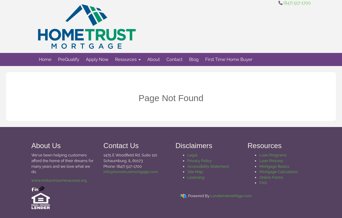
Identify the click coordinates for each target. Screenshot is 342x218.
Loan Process (271, 161)
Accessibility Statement (208, 166)
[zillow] (42, 189)
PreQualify (68, 59)
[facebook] (32, 189)
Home (45, 59)
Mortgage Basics (274, 166)
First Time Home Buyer (229, 59)
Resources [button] (128, 59)
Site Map (195, 172)
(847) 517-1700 (297, 3)
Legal (192, 155)
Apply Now (97, 59)
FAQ (263, 183)
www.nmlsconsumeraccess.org (59, 180)
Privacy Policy (199, 161)
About (153, 59)
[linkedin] (36, 189)
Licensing (195, 177)
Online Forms (271, 177)
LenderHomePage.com (231, 196)
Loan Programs (272, 155)
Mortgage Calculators (278, 172)
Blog (193, 59)
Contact (174, 59)
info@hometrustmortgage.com (130, 172)
